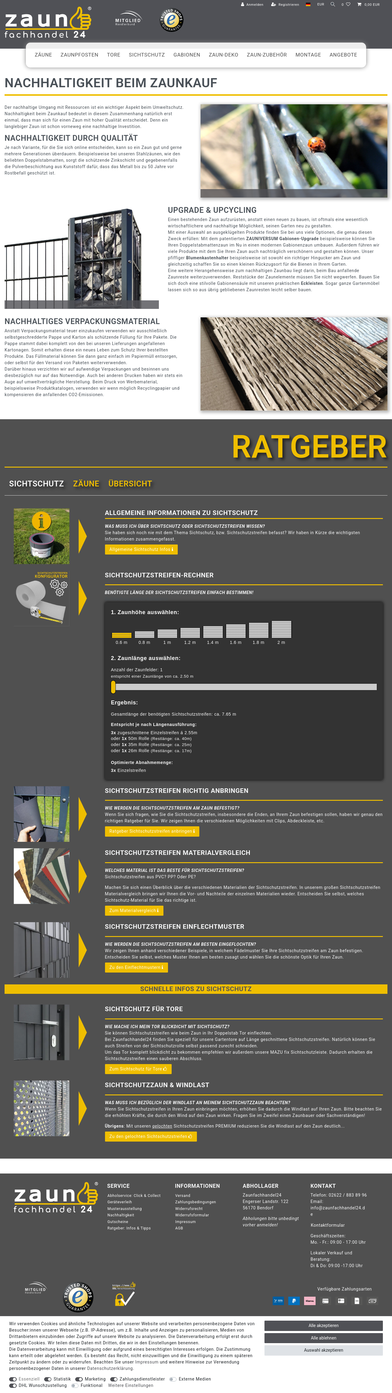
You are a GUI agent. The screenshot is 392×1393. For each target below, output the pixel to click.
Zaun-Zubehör (267, 55)
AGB (179, 1228)
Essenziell (29, 1379)
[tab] (36, 483)
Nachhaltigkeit (120, 1215)
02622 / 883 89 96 (348, 1195)
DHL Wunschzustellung (43, 1385)
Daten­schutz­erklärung (110, 1368)
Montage (308, 55)
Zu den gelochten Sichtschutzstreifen (151, 1136)
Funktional (92, 1385)
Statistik (62, 1379)
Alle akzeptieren (324, 1325)
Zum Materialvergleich (134, 911)
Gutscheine (117, 1222)
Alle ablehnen (323, 1338)
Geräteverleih (119, 1202)
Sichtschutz (147, 55)
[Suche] (332, 4)
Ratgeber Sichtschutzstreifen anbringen (152, 831)
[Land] (306, 4)
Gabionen (186, 55)
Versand (183, 1196)
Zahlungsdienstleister (142, 1379)
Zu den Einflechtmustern (136, 967)
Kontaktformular (328, 1225)
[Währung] (319, 4)
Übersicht (130, 483)
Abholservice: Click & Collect (134, 1196)
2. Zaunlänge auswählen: (146, 658)
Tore (114, 55)
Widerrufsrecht (189, 1209)
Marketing (95, 1379)
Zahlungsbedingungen (195, 1202)
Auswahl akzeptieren (323, 1350)
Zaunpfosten (79, 55)
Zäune (43, 55)
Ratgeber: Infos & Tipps (129, 1228)
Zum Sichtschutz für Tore (138, 1069)
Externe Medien (195, 1379)
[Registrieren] (283, 5)
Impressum (185, 1222)
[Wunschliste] (346, 5)
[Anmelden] (250, 5)
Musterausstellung (124, 1209)
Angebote (343, 55)
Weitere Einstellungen (130, 1385)
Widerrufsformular (192, 1215)
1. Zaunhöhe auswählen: (145, 612)
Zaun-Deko (223, 55)
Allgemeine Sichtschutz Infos (141, 549)
